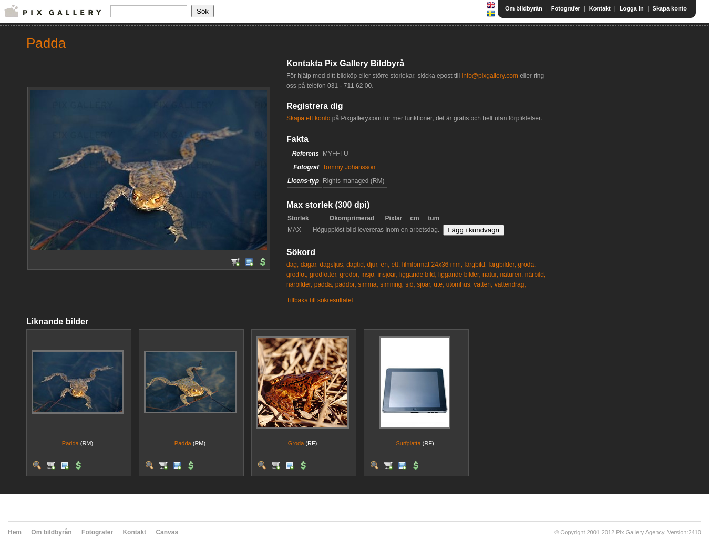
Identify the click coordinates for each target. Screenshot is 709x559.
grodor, (349, 274)
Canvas (167, 532)
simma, (368, 284)
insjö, (368, 274)
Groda (296, 443)
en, (385, 264)
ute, (439, 284)
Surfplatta (408, 443)
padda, (324, 284)
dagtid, (355, 264)
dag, (292, 264)
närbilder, (299, 284)
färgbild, (475, 264)
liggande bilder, (459, 274)
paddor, (345, 284)
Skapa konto (670, 8)
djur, (373, 264)
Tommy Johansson (349, 167)
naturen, (511, 274)
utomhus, (459, 284)
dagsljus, (332, 264)
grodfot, (297, 274)
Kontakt (600, 8)
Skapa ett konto (308, 118)
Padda (70, 443)
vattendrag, (510, 284)
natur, (490, 274)
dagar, (309, 264)
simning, (392, 284)
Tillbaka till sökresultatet (319, 300)
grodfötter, (324, 274)
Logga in (632, 8)
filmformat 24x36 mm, (432, 264)
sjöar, (424, 284)
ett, (396, 264)
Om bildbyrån (523, 8)
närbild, (535, 274)
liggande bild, (418, 274)
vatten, (483, 284)
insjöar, (388, 274)
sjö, (410, 284)
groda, (527, 264)
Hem (15, 532)
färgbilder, (502, 264)
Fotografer (565, 8)
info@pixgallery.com (489, 75)
